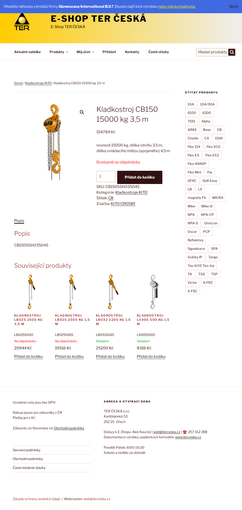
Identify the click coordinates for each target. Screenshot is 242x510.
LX (200, 189)
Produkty (59, 52)
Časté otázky (158, 52)
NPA (191, 215)
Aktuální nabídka (27, 52)
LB (190, 189)
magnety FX (197, 198)
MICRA (217, 198)
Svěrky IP (195, 257)
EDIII (219, 138)
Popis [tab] (19, 220)
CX (206, 138)
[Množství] (105, 176)
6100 (192, 113)
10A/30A (207, 104)
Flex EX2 (212, 155)
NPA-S (193, 223)
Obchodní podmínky (69, 428)
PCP (206, 232)
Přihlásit (109, 52)
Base (207, 130)
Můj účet (86, 52)
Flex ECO (213, 147)
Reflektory (195, 240)
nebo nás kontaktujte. (177, 6)
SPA (214, 249)
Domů (18, 83)
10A (191, 104)
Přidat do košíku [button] (28, 356)
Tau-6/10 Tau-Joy (201, 265)
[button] (82, 112)
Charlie (193, 138)
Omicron (210, 223)
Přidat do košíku (140, 177)
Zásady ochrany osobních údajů (36, 499)
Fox (209, 172)
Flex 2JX (194, 147)
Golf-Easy (210, 181)
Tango (213, 257)
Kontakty (132, 52)
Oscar (192, 232)
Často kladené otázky (29, 468)
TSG (201, 274)
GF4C (192, 181)
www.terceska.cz (188, 437)
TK (190, 274)
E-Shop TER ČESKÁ (99, 18)
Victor (192, 282)
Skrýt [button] (233, 6)
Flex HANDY (197, 164)
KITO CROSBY (123, 203)
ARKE (192, 130)
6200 (206, 113)
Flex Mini (194, 172)
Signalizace (196, 249)
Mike (191, 206)
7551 (191, 121)
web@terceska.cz (166, 432)
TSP (214, 274)
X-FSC (192, 291)
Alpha (206, 121)
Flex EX (193, 155)
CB (110, 198)
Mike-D (206, 206)
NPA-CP (207, 215)
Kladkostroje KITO (38, 83)
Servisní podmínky (26, 450)
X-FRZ (208, 282)
